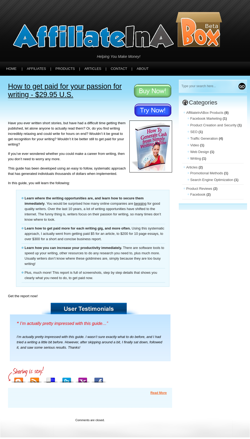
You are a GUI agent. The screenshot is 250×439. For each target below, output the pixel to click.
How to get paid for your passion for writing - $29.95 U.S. (65, 90)
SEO (193, 132)
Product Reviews (199, 189)
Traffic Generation (204, 138)
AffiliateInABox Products (204, 113)
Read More (158, 393)
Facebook (197, 194)
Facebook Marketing (206, 118)
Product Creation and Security (213, 125)
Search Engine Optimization (211, 180)
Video (194, 145)
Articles (192, 167)
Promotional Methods (206, 173)
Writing (195, 158)
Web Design (199, 152)
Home (11, 69)
